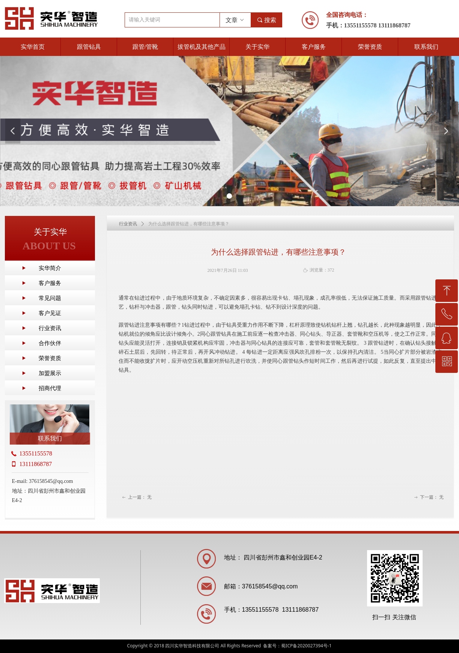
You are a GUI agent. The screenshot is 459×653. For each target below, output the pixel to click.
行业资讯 (128, 223)
